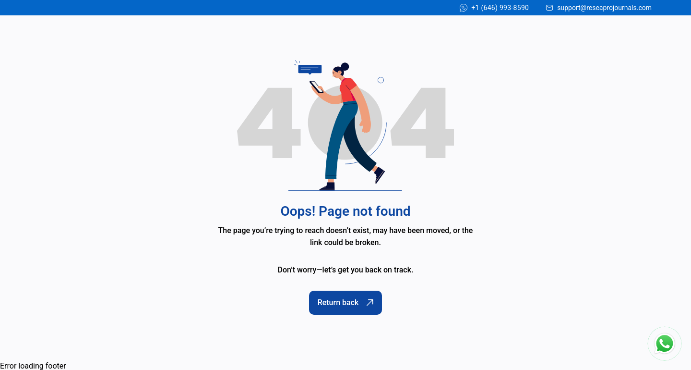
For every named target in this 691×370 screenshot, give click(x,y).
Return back (346, 302)
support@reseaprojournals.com (604, 8)
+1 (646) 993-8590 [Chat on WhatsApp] (500, 8)
